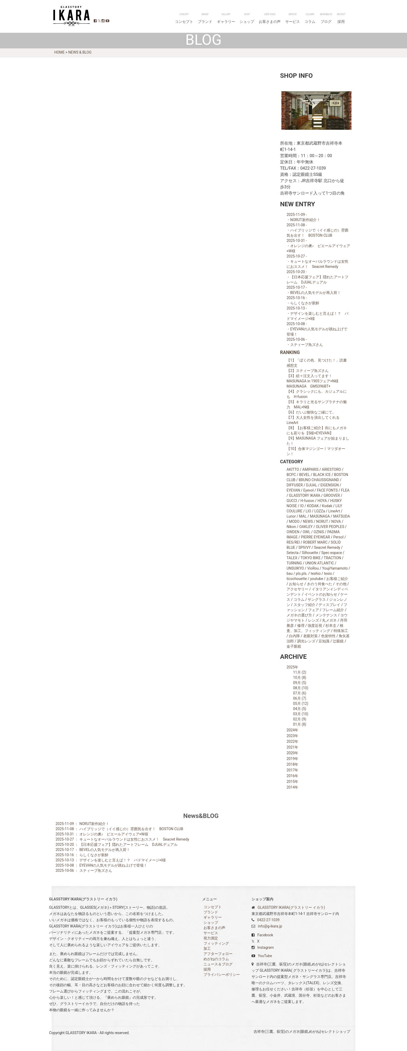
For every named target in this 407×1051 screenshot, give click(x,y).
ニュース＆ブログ (218, 964)
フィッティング (216, 943)
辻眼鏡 (338, 641)
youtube (316, 579)
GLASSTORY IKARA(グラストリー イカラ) (291, 907)
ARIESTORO (331, 469)
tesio (328, 573)
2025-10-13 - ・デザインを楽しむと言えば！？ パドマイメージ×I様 (317, 313)
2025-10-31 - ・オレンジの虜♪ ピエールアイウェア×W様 (318, 245)
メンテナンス (326, 615)
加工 (207, 948)
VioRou (313, 568)
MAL (303, 516)
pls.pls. (301, 573)
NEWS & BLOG (79, 52)
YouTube (265, 956)
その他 (341, 584)
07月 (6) (299, 693)
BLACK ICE (322, 475)
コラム (317, 19)
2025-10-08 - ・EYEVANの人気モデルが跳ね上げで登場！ (317, 329)
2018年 (292, 764)
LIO (308, 511)
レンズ (313, 620)
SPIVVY (305, 547)
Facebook (265, 935)
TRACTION (332, 558)
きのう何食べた (319, 584)
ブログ (330, 19)
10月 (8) (299, 677)
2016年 (292, 776)
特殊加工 (341, 631)
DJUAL (311, 485)
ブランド (228, 19)
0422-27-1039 (268, 920)
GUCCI (292, 501)
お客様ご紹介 (337, 579)
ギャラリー (246, 19)
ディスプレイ (329, 605)
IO (301, 506)
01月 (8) (299, 724)
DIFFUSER (295, 485)
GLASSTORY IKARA (70, 16)
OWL (306, 532)
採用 (342, 19)
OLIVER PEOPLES (330, 527)
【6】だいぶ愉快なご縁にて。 (311, 412)
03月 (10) (300, 714)
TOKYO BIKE (311, 558)
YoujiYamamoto (335, 568)
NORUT (322, 521)
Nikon (291, 527)
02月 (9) (299, 719)
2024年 (292, 730)
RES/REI (293, 542)
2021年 (292, 747)
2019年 (292, 759)
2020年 (292, 753)
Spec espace (331, 553)
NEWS (308, 521)
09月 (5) (299, 683)
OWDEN (293, 532)
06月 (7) (299, 698)
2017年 (292, 770)
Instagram (265, 947)
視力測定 (211, 938)
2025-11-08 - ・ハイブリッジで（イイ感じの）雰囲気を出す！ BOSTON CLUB (317, 230)
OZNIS (319, 532)
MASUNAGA (320, 516)
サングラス (317, 599)
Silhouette (310, 553)
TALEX (292, 558)
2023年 (292, 736)
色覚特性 (328, 636)
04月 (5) (299, 709)
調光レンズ (306, 641)
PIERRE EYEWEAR (315, 537)
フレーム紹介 (333, 610)
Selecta (293, 553)
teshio (316, 573)
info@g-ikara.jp (270, 926)
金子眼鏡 (294, 646)
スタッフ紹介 (304, 605)
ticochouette (297, 579)
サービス (303, 19)
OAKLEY (306, 527)
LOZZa (319, 511)
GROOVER (331, 495)
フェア (313, 610)
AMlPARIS (310, 469)
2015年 (292, 781)
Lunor (291, 516)
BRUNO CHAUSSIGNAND (319, 480)
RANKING (290, 352)
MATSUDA (341, 516)
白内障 (294, 636)
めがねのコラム (216, 959)
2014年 (292, 787)
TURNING (294, 563)
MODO (294, 521)
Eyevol (308, 490)
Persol (338, 537)
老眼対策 (310, 636)
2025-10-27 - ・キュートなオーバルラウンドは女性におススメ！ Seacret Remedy (317, 261)
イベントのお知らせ (320, 594)
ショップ (263, 19)
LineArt (334, 511)
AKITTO (293, 469)
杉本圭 (330, 625)
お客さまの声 (283, 19)
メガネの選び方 (299, 615)
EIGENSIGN (329, 485)
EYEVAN (293, 490)
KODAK (313, 506)
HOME (59, 52)
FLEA (345, 490)
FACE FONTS (327, 490)
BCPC (291, 475)
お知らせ (296, 584)
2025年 (292, 667)
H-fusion (307, 501)
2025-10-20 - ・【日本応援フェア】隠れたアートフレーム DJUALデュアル (317, 277)
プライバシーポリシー (222, 974)
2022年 (292, 741)
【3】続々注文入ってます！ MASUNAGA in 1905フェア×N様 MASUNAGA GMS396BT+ (314, 381)
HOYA (322, 501)
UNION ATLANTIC (319, 563)
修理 (300, 625)
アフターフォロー (218, 954)
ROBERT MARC (315, 542)
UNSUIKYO (295, 568)
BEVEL (304, 475)
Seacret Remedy (327, 547)
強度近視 (315, 625)
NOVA (336, 521)
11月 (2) (299, 672)
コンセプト (210, 19)
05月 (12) (300, 703)
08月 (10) (300, 688)
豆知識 (323, 641)
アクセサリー (297, 589)
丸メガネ (329, 620)
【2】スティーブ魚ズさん (308, 371)
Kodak (327, 506)
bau (290, 573)
